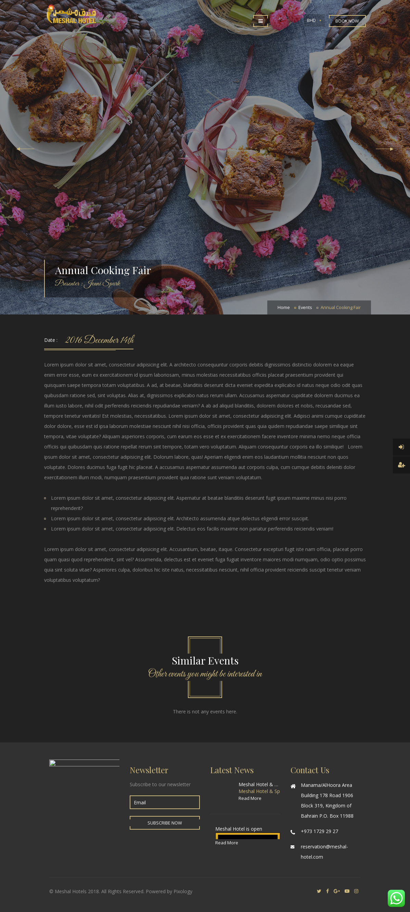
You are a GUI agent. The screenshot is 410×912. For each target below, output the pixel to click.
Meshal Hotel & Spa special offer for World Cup (259, 784)
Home (284, 307)
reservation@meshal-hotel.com (324, 851)
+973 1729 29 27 (319, 831)
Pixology (183, 891)
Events (305, 307)
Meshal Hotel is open (238, 829)
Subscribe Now (165, 823)
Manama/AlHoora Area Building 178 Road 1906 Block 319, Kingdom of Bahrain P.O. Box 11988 (327, 800)
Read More (250, 798)
